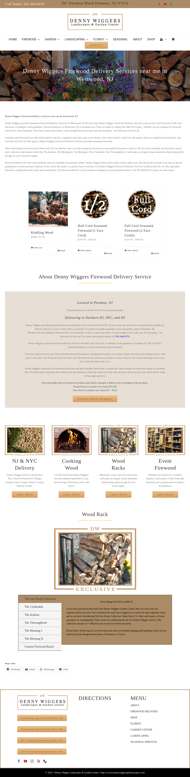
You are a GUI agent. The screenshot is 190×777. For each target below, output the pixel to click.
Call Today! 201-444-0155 (24, 4)
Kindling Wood (42, 232)
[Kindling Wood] (48, 209)
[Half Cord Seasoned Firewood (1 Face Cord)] (95, 204)
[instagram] (171, 4)
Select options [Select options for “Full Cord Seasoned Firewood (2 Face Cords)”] (132, 250)
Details (62, 250)
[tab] (39, 599)
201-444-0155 (123, 336)
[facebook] (159, 4)
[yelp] (38, 761)
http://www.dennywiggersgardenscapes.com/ (123, 772)
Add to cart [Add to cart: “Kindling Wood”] (37, 247)
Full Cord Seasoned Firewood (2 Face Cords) (139, 230)
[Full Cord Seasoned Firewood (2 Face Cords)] (141, 204)
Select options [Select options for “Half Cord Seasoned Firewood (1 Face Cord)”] (85, 250)
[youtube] (165, 4)
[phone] (45, 761)
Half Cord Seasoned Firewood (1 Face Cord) (92, 230)
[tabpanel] (116, 620)
